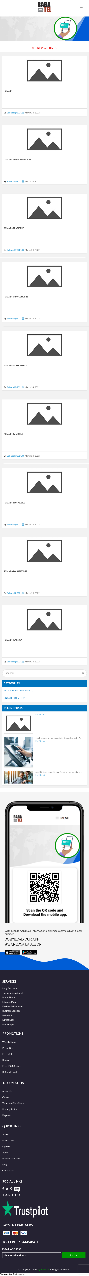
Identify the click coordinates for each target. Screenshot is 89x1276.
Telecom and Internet (18, 690)
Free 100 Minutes (11, 1066)
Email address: (31, 1253)
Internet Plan (9, 1002)
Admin (5, 1134)
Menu (81, 8)
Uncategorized (14, 698)
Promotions (8, 1048)
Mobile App (8, 1024)
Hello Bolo (7, 1015)
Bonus (5, 1060)
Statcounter (6, 1274)
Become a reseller (11, 1158)
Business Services (11, 1010)
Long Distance (9, 988)
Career (5, 1097)
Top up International (12, 993)
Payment (6, 1115)
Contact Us (8, 1170)
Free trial (7, 1054)
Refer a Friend (9, 1072)
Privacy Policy (9, 1109)
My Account (8, 1140)
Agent (5, 1152)
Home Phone (8, 997)
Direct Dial (8, 1019)
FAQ (4, 1164)
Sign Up (6, 1146)
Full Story (40, 714)
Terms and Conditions (13, 1103)
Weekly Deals (9, 1042)
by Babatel (43, 1269)
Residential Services (12, 1006)
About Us (7, 1091)
